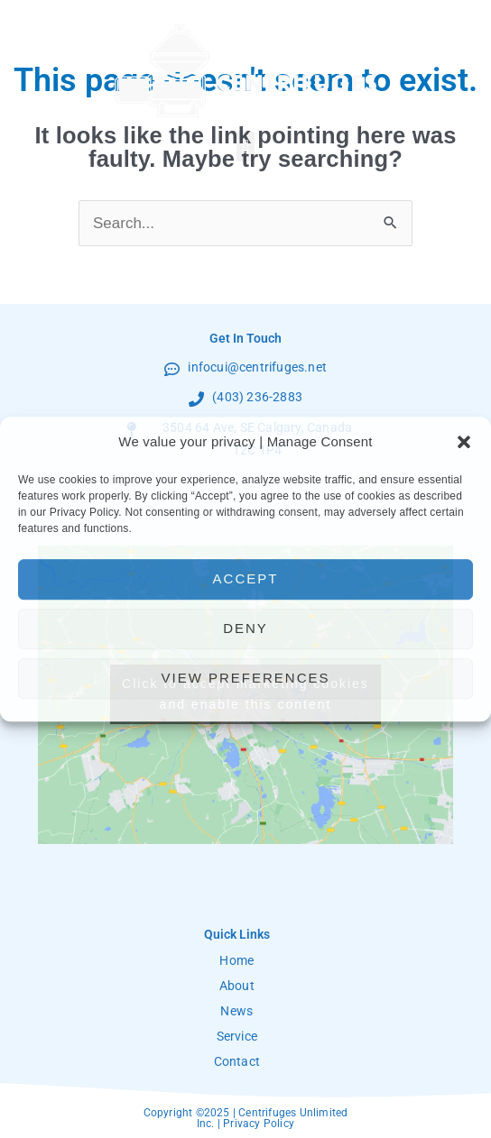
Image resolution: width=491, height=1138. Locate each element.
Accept (246, 578)
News (236, 1011)
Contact (237, 1061)
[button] (464, 442)
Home (236, 960)
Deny (245, 628)
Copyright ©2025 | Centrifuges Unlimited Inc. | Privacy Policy (246, 1118)
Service (237, 1036)
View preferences (245, 677)
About (237, 985)
